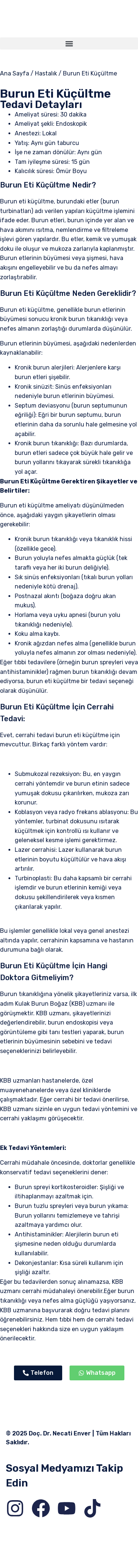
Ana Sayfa (14, 73)
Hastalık (46, 73)
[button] (69, 43)
